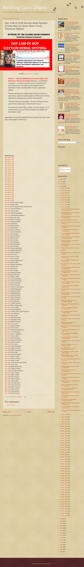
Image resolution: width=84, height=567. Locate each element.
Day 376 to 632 (9, 157)
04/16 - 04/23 (64, 480)
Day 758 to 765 (9, 174)
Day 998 (7, 272)
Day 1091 (8, 381)
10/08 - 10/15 (64, 421)
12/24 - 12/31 (64, 190)
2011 (61, 544)
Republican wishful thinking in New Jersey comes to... (69, 308)
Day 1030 (8, 309)
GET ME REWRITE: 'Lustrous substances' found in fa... (68, 348)
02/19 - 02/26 (64, 499)
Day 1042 (8, 328)
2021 (61, 521)
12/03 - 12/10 (64, 197)
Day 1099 (8, 393)
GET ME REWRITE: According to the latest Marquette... (70, 241)
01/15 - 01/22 (64, 511)
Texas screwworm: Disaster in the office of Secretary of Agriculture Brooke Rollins (72, 116)
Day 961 (7, 248)
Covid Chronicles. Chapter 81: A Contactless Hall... (68, 370)
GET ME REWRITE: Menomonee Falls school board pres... (70, 209)
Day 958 (7, 244)
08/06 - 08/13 (64, 442)
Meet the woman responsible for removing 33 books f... (68, 323)
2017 (61, 530)
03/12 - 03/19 (64, 492)
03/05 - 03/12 (64, 494)
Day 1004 (8, 281)
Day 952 (7, 234)
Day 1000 (8, 277)
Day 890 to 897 (9, 192)
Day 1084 (8, 366)
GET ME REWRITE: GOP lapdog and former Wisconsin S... (70, 213)
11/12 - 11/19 (64, 204)
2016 (61, 532)
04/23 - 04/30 (64, 478)
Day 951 (7, 232)
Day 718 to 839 (9, 182)
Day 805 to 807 (9, 180)
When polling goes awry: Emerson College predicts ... (69, 312)
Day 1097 (8, 389)
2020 (61, 523)
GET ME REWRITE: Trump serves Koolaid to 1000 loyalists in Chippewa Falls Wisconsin (72, 80)
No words (63, 250)
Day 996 (7, 270)
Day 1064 (8, 350)
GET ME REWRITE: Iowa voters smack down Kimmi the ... (70, 268)
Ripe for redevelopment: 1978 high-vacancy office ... (69, 385)
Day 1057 (8, 346)
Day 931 (7, 206)
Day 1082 (8, 362)
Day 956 (7, 240)
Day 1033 (8, 315)
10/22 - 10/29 (64, 417)
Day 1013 (8, 291)
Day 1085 (8, 368)
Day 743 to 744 (9, 172)
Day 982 (7, 260)
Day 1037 (8, 319)
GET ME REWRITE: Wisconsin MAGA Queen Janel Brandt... (70, 237)
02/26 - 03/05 (64, 497)
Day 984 (7, 264)
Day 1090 (8, 379)
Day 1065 (8, 352)
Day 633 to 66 (9, 159)
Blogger (49, 563)
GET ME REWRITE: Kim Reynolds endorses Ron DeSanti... (69, 356)
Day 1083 (8, 364)
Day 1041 (8, 325)
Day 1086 (8, 370)
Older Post (51, 412)
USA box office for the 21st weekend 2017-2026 (71, 127)
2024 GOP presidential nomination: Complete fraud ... (69, 271)
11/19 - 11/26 (64, 202)
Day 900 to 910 (9, 194)
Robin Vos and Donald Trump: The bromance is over (69, 345)
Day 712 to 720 (9, 166)
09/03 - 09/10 (64, 433)
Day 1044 (8, 330)
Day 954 (7, 236)
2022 (61, 518)
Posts (61, 168)
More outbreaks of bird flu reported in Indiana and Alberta (72, 104)
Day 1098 (8, 391)
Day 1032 (8, 313)
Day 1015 (8, 293)
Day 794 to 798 (9, 178)
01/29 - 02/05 (64, 506)
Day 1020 (8, 301)
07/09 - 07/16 (64, 452)
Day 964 (7, 252)
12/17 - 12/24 (64, 192)
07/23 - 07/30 (64, 447)
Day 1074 (8, 358)
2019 (61, 525)
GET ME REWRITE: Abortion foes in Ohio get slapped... (69, 337)
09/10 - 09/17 (64, 431)
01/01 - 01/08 (64, 515)
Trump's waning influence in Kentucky (70, 248)
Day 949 (7, 230)
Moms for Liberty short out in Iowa (69, 220)
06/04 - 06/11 (64, 464)
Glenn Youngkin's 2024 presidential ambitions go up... (69, 334)
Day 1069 (8, 354)
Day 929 (7, 202)
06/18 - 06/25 (64, 459)
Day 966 (7, 256)
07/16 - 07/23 (64, 449)
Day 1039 (8, 321)
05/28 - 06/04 (64, 466)
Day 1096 (8, 387)
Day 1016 (8, 295)
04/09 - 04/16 (64, 482)
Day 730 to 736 (9, 170)
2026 (61, 179)
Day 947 (7, 228)
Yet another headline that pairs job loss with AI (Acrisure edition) (73, 56)
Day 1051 (8, 336)
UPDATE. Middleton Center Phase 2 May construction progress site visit (71, 23)
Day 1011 (8, 289)
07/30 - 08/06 (64, 445)
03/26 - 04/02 (64, 487)
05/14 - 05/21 (64, 471)
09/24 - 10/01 (64, 426)
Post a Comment (11, 405)
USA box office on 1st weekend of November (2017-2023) (69, 389)
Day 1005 (8, 283)
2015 (61, 535)
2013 (61, 540)
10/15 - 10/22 (64, 419)
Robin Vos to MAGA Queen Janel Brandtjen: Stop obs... (69, 301)
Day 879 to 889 (9, 190)
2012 (61, 542)
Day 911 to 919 (9, 196)
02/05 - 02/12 (64, 504)
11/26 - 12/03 (64, 200)
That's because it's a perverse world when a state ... (69, 352)
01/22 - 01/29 (64, 508)
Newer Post (7, 412)
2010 (61, 547)
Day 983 (7, 262)
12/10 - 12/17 (64, 195)
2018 (61, 528)
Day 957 (7, 242)
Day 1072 (8, 356)
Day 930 (7, 204)
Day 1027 (8, 307)
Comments (62, 171)
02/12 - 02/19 (64, 501)
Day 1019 (8, 299)
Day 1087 (8, 372)
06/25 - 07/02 (64, 457)
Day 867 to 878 (9, 188)
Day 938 (7, 217)
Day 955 (7, 238)
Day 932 (7, 208)
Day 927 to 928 (9, 200)
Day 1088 (8, 374)
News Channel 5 (29, 73)
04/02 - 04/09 (64, 485)
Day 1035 (8, 317)
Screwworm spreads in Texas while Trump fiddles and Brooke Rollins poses (72, 68)
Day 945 (7, 223)
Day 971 (7, 258)
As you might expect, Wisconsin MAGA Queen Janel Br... (70, 234)
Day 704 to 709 (9, 163)
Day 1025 (8, 303)
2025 (61, 181)
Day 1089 (8, 377)
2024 (61, 183)
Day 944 (7, 221)
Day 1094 (8, 383)
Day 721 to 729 (9, 168)
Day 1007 (8, 287)
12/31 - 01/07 (64, 188)
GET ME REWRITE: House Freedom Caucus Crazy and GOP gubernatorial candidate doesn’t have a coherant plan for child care (73, 92)
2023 (61, 186)
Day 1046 (8, 332)
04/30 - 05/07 (64, 475)
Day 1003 (8, 279)
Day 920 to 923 (9, 198)
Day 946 (7, 225)
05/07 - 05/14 (64, 473)
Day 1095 (8, 385)
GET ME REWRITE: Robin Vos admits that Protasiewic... (70, 282)
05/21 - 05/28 (64, 468)
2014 (61, 537)
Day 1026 (8, 305)
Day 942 (7, 219)
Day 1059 (8, 348)
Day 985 (7, 266)
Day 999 (7, 274)
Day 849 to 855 (9, 186)
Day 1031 (8, 311)
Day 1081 (8, 360)
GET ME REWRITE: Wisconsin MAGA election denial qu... (70, 217)
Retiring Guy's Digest (25, 7)
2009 (61, 549)
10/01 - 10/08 (64, 424)
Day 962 (7, 250)
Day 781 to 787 (9, 176)
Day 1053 (8, 338)
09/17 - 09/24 (64, 428)
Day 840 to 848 (9, 184)
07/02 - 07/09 (64, 454)
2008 (61, 551)
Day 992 (7, 268)
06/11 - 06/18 (64, 461)
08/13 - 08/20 (64, 440)
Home (29, 412)
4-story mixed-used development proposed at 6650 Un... (69, 400)
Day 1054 (8, 340)
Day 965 (7, 254)
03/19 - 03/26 (64, 489)
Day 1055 (8, 342)
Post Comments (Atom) (15, 415)
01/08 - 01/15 (64, 513)
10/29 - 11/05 (64, 414)
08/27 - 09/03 (64, 435)
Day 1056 (8, 344)
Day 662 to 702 (9, 161)
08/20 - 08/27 (64, 438)
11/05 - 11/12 (64, 207)
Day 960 (7, 246)
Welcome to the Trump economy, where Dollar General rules (73, 45)
